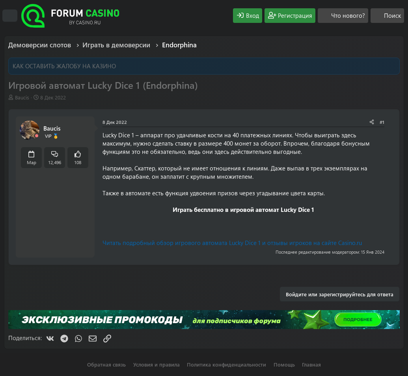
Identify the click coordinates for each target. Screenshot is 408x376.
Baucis (22, 97)
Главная (311, 364)
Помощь (284, 364)
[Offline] (36, 136)
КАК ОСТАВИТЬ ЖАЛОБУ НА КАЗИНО (64, 66)
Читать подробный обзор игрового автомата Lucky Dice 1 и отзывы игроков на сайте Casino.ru (232, 243)
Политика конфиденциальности (226, 364)
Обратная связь (106, 364)
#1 (382, 122)
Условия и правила (156, 364)
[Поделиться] (372, 122)
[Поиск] (387, 15)
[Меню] (9, 15)
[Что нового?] (343, 15)
